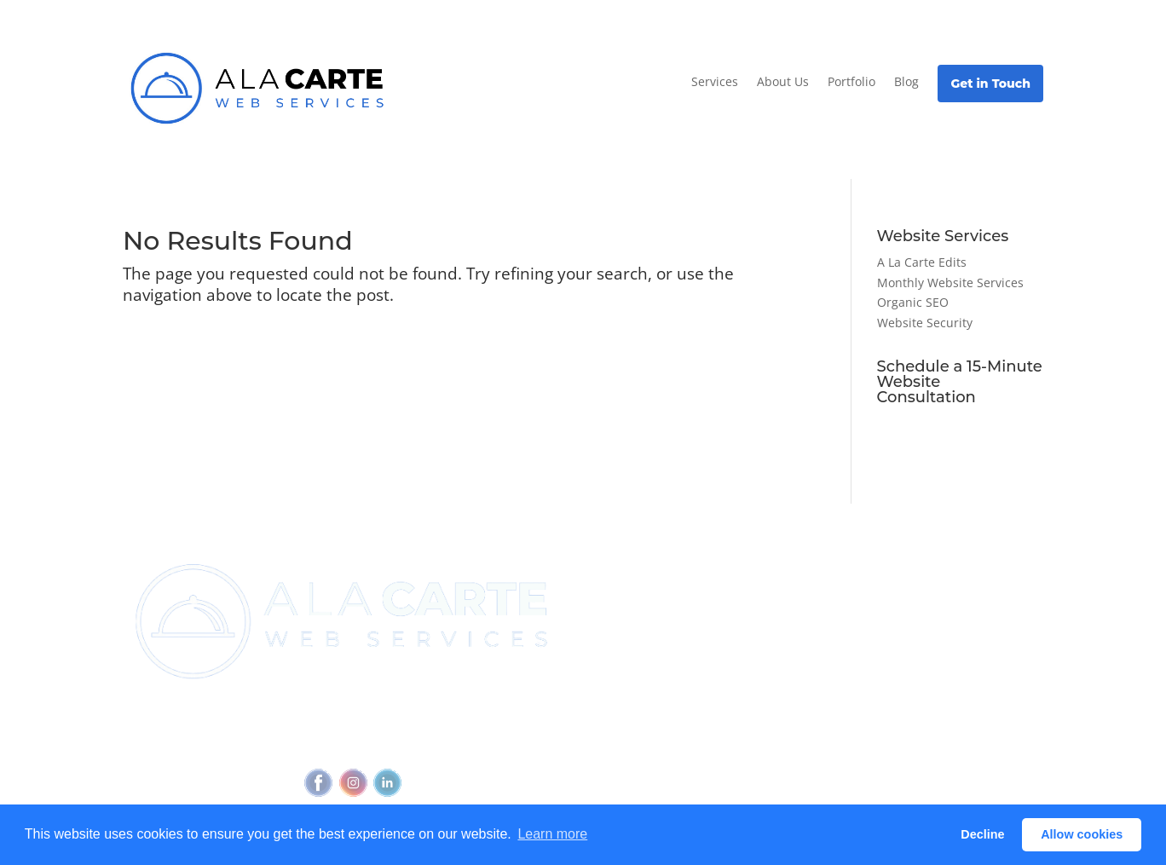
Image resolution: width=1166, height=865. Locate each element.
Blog (906, 81)
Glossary (915, 670)
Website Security (925, 322)
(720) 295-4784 (419, 711)
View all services (785, 585)
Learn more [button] (552, 834)
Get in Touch (990, 83)
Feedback (508, 744)
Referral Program (634, 631)
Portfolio (851, 81)
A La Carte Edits (922, 262)
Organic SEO (913, 302)
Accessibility (431, 744)
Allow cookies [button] (1082, 834)
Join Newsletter (630, 585)
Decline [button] (982, 834)
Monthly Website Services (950, 282)
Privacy (362, 744)
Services (714, 81)
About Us (783, 81)
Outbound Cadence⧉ (800, 617)
